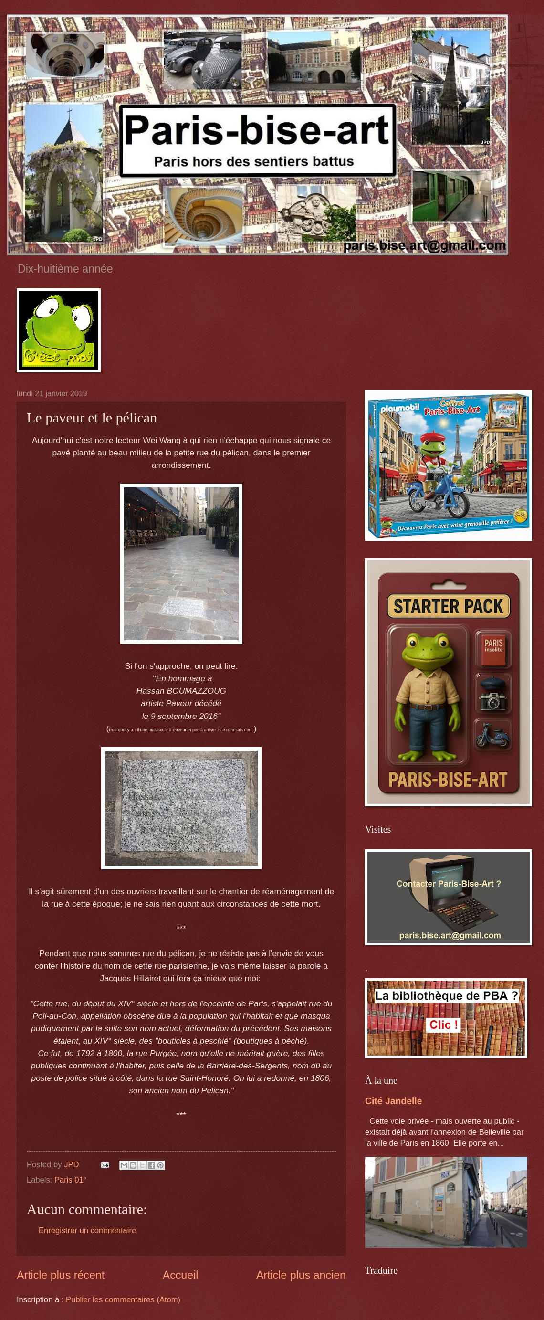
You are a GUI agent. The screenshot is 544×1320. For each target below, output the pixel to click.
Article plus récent (61, 1275)
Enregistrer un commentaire (87, 1230)
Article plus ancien (301, 1275)
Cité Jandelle (393, 1101)
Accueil (181, 1275)
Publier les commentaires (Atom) (123, 1299)
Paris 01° (70, 1179)
